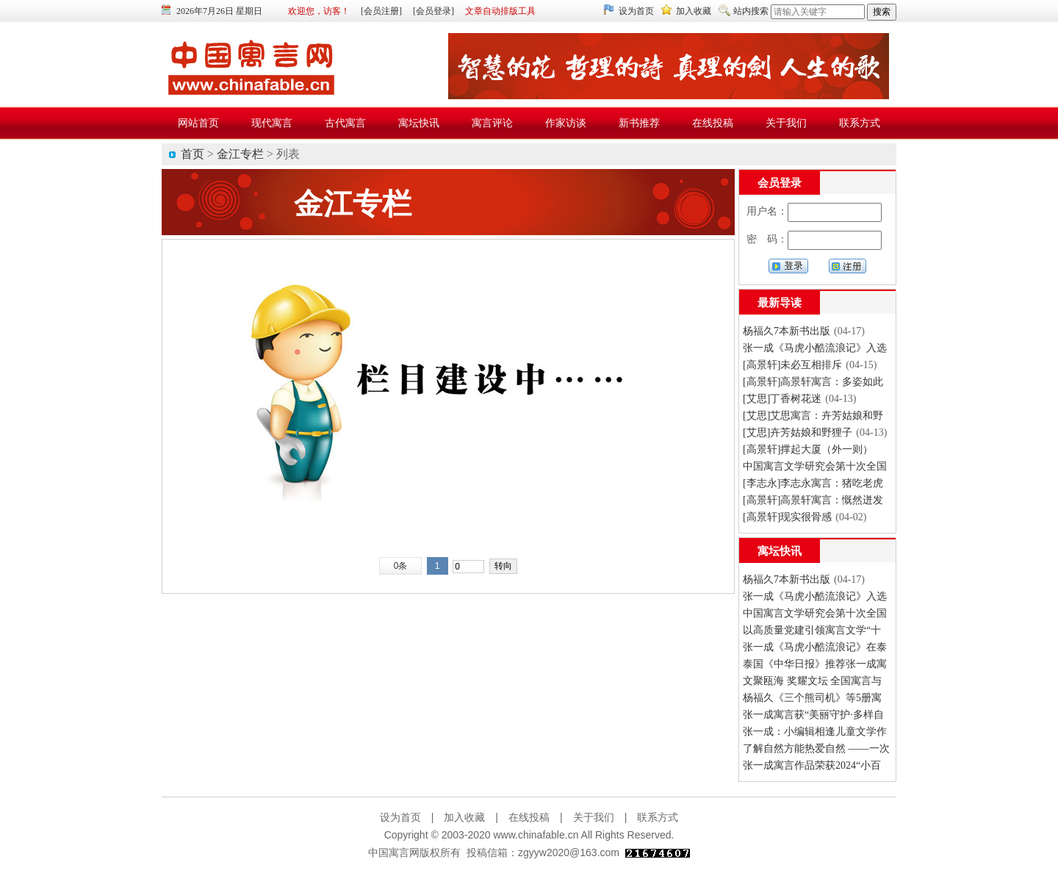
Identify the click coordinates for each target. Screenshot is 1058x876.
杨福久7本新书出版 (786, 331)
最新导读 (779, 303)
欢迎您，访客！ (319, 11)
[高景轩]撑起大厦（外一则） (808, 449)
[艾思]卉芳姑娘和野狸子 (797, 432)
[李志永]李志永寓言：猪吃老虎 (813, 483)
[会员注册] (381, 11)
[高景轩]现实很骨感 (787, 517)
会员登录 (779, 183)
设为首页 (636, 11)
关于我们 (593, 817)
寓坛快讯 (779, 551)
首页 (192, 154)
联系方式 (657, 817)
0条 (401, 566)
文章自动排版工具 (500, 11)
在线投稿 (529, 817)
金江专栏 (240, 154)
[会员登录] (433, 11)
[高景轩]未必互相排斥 (792, 364)
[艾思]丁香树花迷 (782, 398)
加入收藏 (693, 11)
